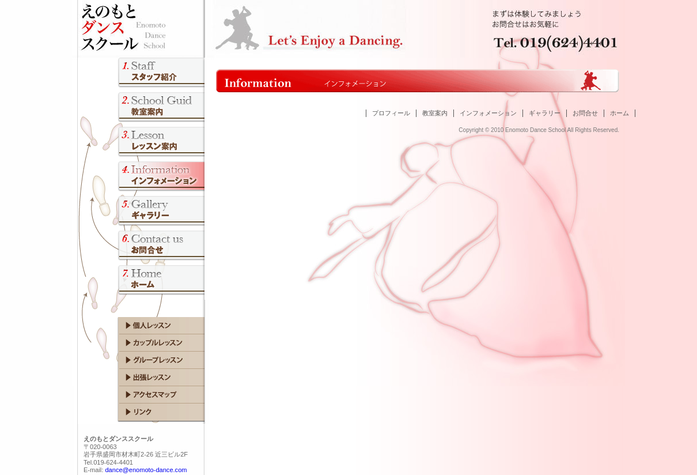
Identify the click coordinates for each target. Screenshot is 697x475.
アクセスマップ (144, 395)
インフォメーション (488, 113)
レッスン (141, 144)
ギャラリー (544, 113)
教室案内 (141, 109)
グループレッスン (144, 360)
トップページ (141, 282)
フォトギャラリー (141, 213)
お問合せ (141, 248)
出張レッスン (144, 377)
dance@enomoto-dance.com (146, 469)
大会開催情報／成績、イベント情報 (141, 178)
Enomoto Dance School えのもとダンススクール (193, 27)
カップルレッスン (144, 343)
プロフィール (391, 113)
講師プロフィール (141, 75)
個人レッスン (144, 325)
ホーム (619, 113)
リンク (144, 412)
